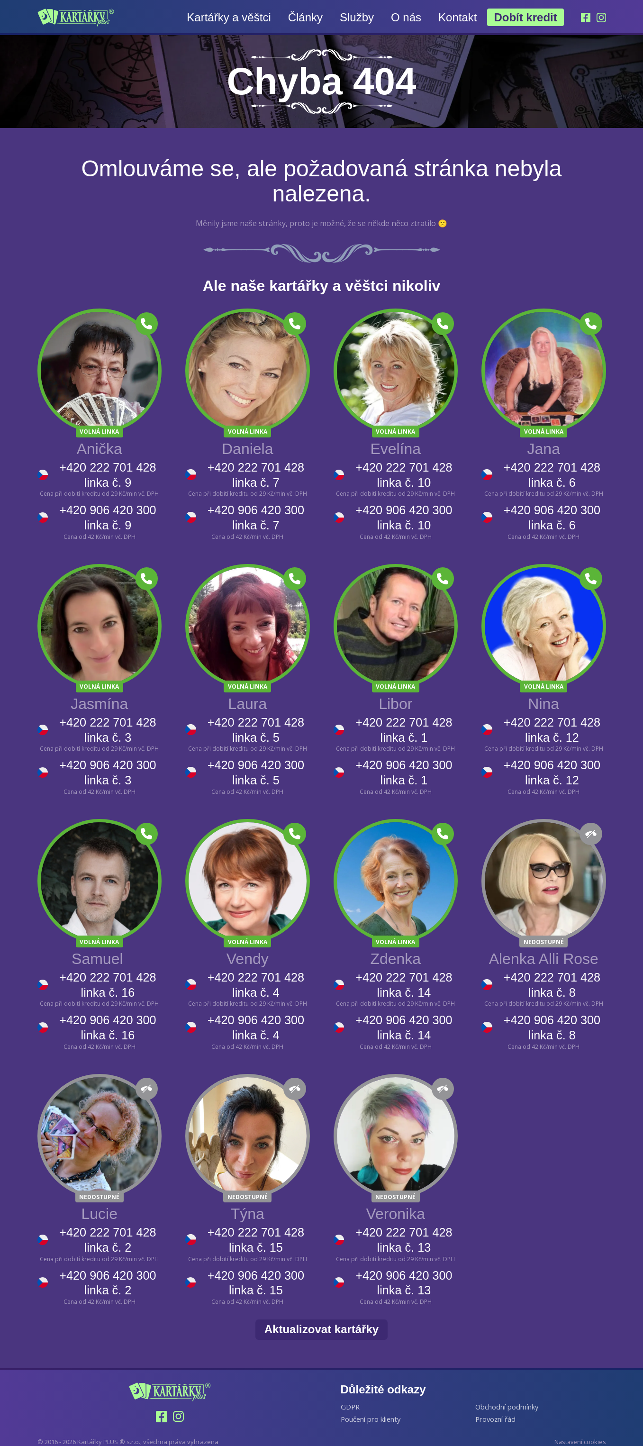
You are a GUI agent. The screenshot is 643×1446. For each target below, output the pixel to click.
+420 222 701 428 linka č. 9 (107, 474)
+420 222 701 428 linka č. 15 (255, 1230)
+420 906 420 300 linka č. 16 (107, 1019)
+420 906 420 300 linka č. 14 (403, 1019)
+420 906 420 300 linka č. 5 (255, 767)
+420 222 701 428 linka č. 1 (403, 726)
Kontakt (457, 17)
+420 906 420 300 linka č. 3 (107, 767)
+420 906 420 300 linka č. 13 (403, 1271)
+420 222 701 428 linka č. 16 (107, 978)
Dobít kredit (525, 17)
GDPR (351, 1394)
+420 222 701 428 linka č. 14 (403, 978)
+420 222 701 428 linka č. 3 (107, 726)
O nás (405, 17)
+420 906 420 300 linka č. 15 (255, 1271)
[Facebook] (585, 17)
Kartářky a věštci (229, 17)
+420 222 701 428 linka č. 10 (403, 474)
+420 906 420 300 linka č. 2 (107, 1271)
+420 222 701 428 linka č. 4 (255, 978)
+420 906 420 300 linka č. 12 (552, 767)
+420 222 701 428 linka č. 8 (552, 978)
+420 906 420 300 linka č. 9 (107, 515)
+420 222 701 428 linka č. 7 (255, 474)
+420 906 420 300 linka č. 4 (255, 1019)
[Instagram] (601, 17)
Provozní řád (496, 1407)
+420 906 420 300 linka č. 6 (552, 515)
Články (305, 17)
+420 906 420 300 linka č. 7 (255, 515)
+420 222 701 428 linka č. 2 (107, 1230)
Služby (356, 17)
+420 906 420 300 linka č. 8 (552, 1019)
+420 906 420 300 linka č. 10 (403, 515)
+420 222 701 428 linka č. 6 (552, 474)
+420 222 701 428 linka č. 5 (255, 726)
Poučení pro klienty (371, 1407)
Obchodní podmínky (507, 1394)
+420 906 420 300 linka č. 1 (403, 767)
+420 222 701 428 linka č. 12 (552, 726)
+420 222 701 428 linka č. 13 (403, 1230)
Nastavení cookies (579, 1430)
